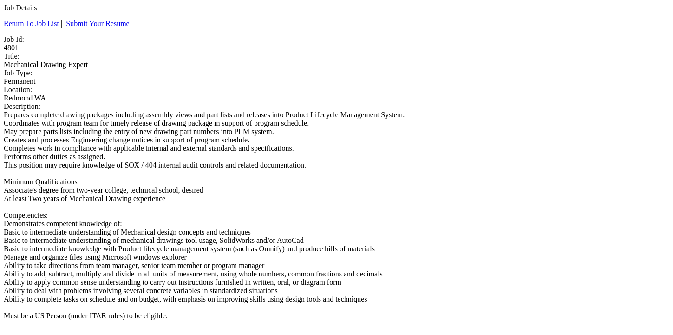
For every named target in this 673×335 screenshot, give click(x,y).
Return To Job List (31, 23)
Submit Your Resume (97, 23)
